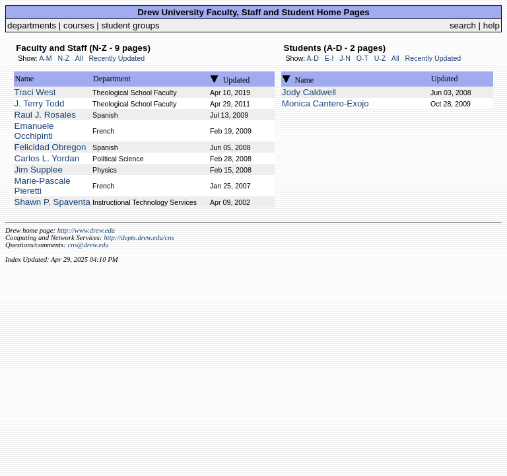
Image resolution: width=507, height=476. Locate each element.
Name (24, 78)
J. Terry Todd (40, 103)
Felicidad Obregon (50, 147)
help (491, 25)
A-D (312, 58)
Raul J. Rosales (45, 115)
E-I (329, 58)
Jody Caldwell (309, 92)
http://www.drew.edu (86, 230)
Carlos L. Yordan (47, 158)
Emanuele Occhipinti (34, 131)
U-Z (380, 58)
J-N (345, 58)
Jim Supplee (39, 170)
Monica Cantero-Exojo (325, 103)
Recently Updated (116, 58)
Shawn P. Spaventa (52, 202)
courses (78, 25)
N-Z (64, 58)
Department (112, 78)
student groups (131, 25)
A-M (45, 58)
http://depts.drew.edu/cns (139, 237)
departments (31, 25)
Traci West (35, 92)
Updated (236, 80)
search (463, 25)
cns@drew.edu (87, 245)
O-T (362, 58)
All (79, 58)
